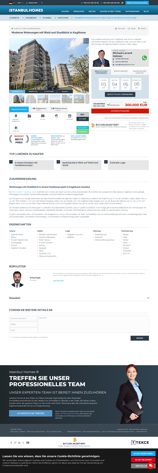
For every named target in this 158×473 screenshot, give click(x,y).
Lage (67, 231)
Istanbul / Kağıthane (16, 120)
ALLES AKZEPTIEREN (143, 453)
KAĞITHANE (63, 18)
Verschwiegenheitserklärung (91, 431)
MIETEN (92, 11)
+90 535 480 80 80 (122, 59)
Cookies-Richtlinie (141, 431)
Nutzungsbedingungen (25, 337)
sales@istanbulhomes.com (124, 64)
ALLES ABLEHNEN (143, 460)
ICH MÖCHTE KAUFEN (120, 111)
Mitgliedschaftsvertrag (74, 431)
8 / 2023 (70, 119)
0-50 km (16, 131)
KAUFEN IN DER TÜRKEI (110, 11)
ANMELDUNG (33, 3)
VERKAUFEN (78, 11)
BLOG (146, 11)
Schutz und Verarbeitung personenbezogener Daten (118, 431)
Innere (12, 231)
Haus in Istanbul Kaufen (53, 431)
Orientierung (127, 231)
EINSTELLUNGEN (143, 466)
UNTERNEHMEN (132, 11)
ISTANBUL (47, 18)
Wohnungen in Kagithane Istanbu (24, 192)
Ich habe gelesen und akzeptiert (28, 337)
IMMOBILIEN (31, 18)
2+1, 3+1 (42, 119)
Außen (40, 231)
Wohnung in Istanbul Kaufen (36, 431)
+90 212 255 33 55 (121, 62)
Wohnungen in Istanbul (17, 431)
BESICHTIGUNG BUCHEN (137, 3)
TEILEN (133, 28)
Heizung (97, 231)
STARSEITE (14, 18)
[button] (87, 99)
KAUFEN (65, 11)
